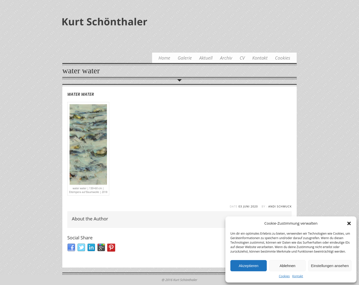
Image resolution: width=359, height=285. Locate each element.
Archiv (226, 58)
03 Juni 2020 (248, 206)
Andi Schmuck (280, 206)
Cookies (284, 276)
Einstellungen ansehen (330, 266)
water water (80, 94)
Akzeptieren (248, 266)
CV (242, 58)
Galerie (185, 58)
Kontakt (297, 276)
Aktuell (205, 58)
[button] (349, 223)
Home (164, 58)
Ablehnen (287, 266)
